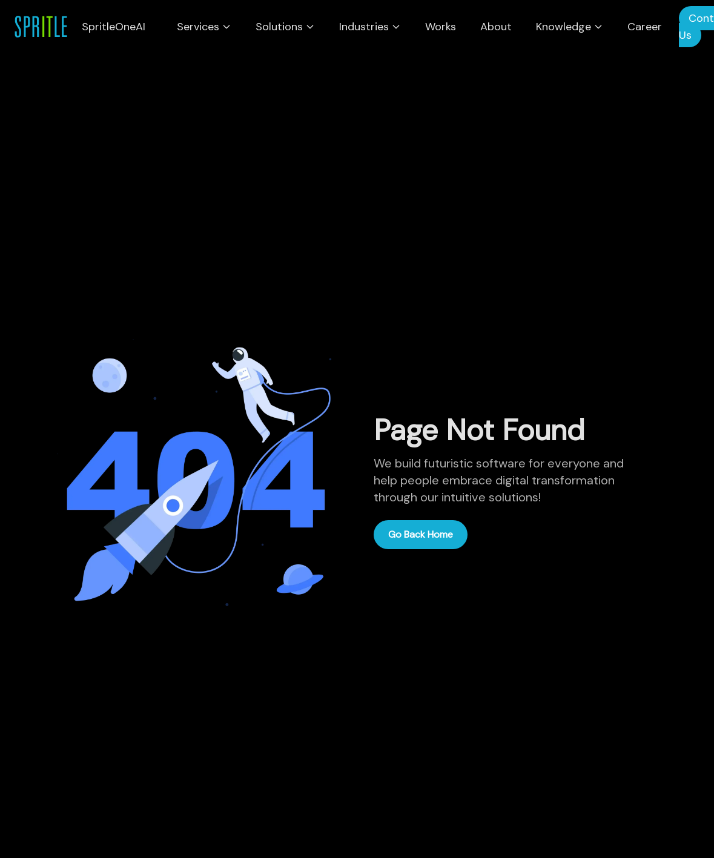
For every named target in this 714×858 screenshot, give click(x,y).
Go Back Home (420, 534)
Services (204, 26)
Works (440, 26)
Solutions (285, 26)
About (496, 26)
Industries (370, 26)
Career (644, 26)
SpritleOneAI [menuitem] (113, 26)
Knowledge (569, 26)
